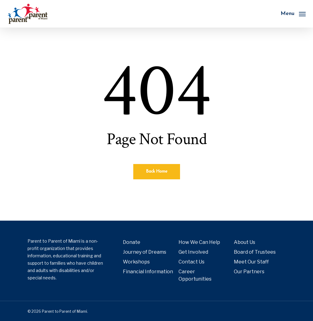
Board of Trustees (255, 252)
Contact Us (191, 262)
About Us (244, 242)
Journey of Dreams (144, 252)
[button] (293, 14)
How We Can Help (199, 242)
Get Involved (193, 252)
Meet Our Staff (251, 262)
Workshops (136, 262)
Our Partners (249, 271)
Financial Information (148, 271)
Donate (131, 242)
